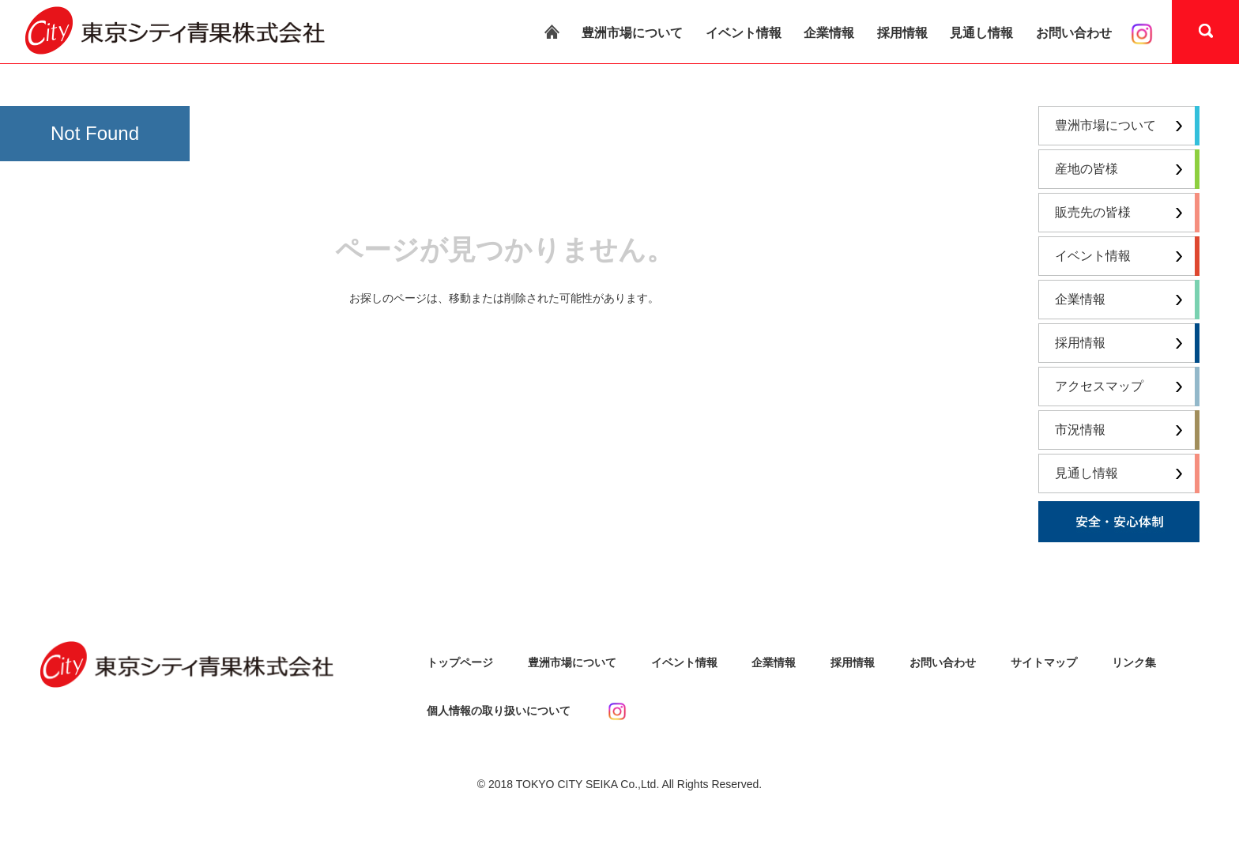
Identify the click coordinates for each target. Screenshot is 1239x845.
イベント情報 (743, 33)
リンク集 (1134, 662)
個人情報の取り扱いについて (499, 710)
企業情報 (829, 33)
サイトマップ (1044, 662)
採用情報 (902, 33)
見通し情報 (981, 33)
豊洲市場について (632, 33)
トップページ (460, 662)
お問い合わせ (1074, 33)
